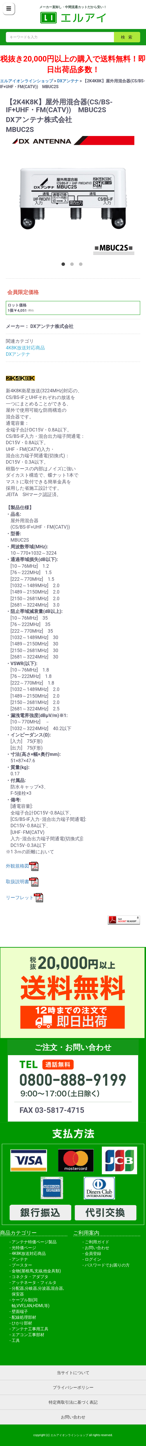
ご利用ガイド (97, 1242)
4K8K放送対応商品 (25, 348)
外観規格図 (22, 866)
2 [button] (73, 265)
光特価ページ (24, 1247)
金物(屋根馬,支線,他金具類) (36, 1271)
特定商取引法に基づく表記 (73, 1402)
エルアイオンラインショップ (26, 81)
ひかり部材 (22, 1323)
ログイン (93, 1259)
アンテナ (20, 1259)
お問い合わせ (97, 1247)
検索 (128, 37)
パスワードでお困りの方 (107, 1265)
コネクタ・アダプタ (30, 1276)
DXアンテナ (68, 81)
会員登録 (93, 1253)
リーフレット (24, 897)
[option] (73, 197)
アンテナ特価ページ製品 (34, 1242)
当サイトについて (73, 1372)
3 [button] (82, 265)
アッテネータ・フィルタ (34, 1282)
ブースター (22, 1265)
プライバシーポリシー (73, 1387)
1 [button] (64, 265)
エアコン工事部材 (28, 1334)
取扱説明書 (22, 881)
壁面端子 (20, 1311)
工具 (16, 1340)
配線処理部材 (24, 1317)
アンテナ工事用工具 (30, 1329)
